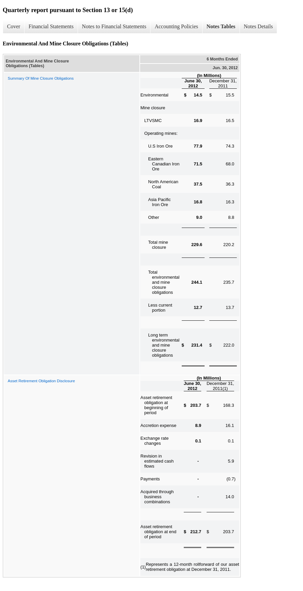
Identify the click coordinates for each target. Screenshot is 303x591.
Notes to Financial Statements (114, 26)
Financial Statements (51, 26)
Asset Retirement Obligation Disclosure (41, 381)
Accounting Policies (176, 26)
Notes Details (258, 26)
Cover (13, 26)
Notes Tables (221, 26)
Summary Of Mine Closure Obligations (41, 78)
